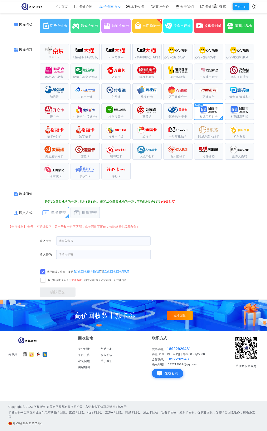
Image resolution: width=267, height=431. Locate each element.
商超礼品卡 (240, 24)
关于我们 (185, 6)
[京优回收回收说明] (116, 271)
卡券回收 (109, 6)
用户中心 (241, 6)
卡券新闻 (209, 6)
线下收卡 (135, 6)
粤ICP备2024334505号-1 (25, 423)
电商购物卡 (148, 24)
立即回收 (180, 315)
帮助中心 (107, 349)
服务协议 (107, 355)
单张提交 (54, 212)
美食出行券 (179, 24)
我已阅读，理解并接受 (60, 271)
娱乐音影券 (209, 24)
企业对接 (84, 349)
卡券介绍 (83, 6)
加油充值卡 (117, 24)
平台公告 (84, 355)
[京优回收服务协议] (87, 271)
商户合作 (160, 6)
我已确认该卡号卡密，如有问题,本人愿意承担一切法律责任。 (88, 280)
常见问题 (84, 361)
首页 (62, 6)
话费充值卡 (55, 24)
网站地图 (84, 367)
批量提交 (85, 212)
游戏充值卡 (86, 24)
